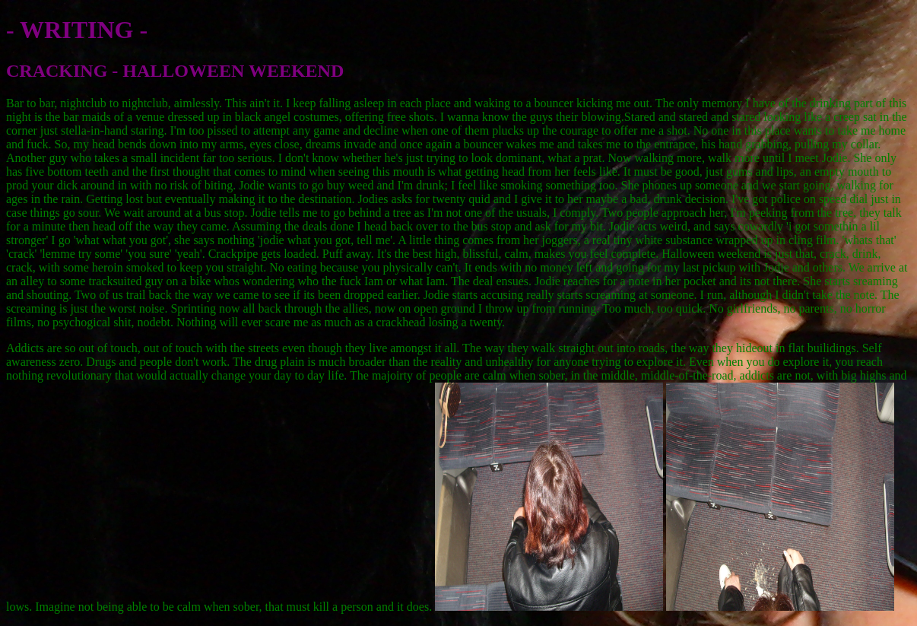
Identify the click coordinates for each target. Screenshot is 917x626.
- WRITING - (77, 29)
